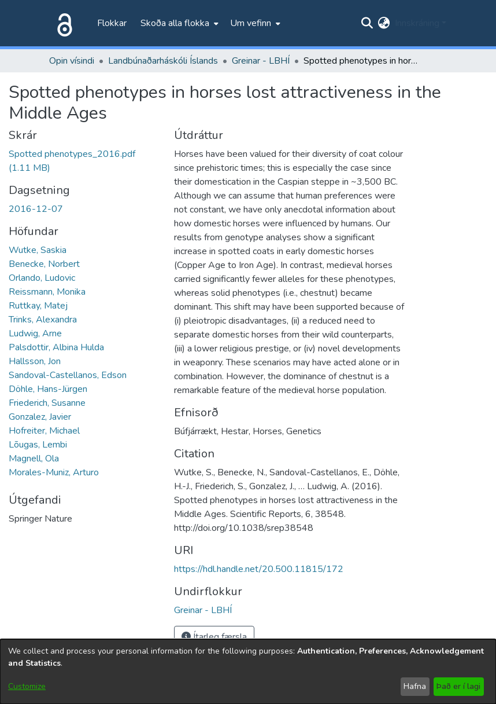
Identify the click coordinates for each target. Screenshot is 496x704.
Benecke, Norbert (44, 264)
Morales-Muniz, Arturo (54, 472)
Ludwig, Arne (35, 333)
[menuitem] (178, 23)
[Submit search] (367, 23)
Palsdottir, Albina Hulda (56, 347)
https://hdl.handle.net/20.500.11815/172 (258, 569)
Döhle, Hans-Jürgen (48, 389)
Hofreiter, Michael (44, 430)
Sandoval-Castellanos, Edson (68, 375)
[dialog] (248, 671)
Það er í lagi (458, 686)
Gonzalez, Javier (40, 416)
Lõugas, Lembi (38, 444)
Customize (27, 686)
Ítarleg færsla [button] (214, 636)
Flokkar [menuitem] (112, 23)
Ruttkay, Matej (38, 305)
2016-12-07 (36, 209)
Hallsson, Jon (35, 361)
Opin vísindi (71, 60)
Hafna (415, 686)
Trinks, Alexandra (43, 319)
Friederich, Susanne (47, 403)
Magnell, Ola (34, 458)
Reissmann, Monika (47, 291)
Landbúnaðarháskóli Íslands (163, 60)
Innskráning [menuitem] (417, 23)
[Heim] (62, 23)
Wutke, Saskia (37, 250)
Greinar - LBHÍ (261, 60)
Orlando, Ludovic (42, 278)
